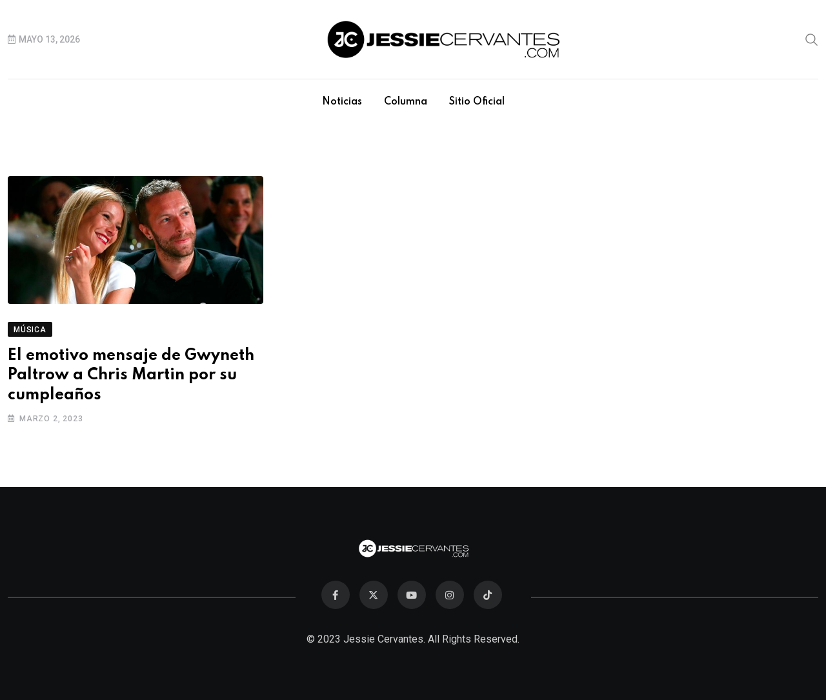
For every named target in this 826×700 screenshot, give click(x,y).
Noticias (342, 102)
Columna (405, 102)
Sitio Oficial (477, 102)
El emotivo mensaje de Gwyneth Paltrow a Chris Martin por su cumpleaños (131, 376)
